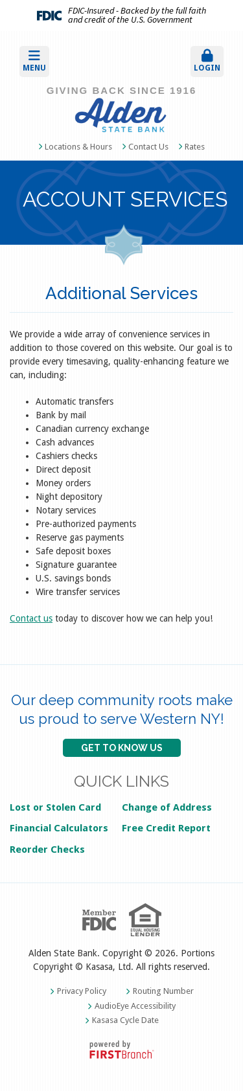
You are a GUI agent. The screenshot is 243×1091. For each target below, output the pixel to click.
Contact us (31, 618)
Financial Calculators (59, 828)
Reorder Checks (47, 849)
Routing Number (163, 991)
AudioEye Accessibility (135, 1006)
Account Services (125, 200)
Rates (195, 147)
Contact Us (148, 147)
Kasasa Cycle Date (125, 1020)
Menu (34, 61)
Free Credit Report (166, 828)
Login (207, 61)
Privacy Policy (81, 991)
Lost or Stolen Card (55, 807)
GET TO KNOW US (122, 748)
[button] (66, 61)
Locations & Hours (78, 147)
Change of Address (167, 807)
